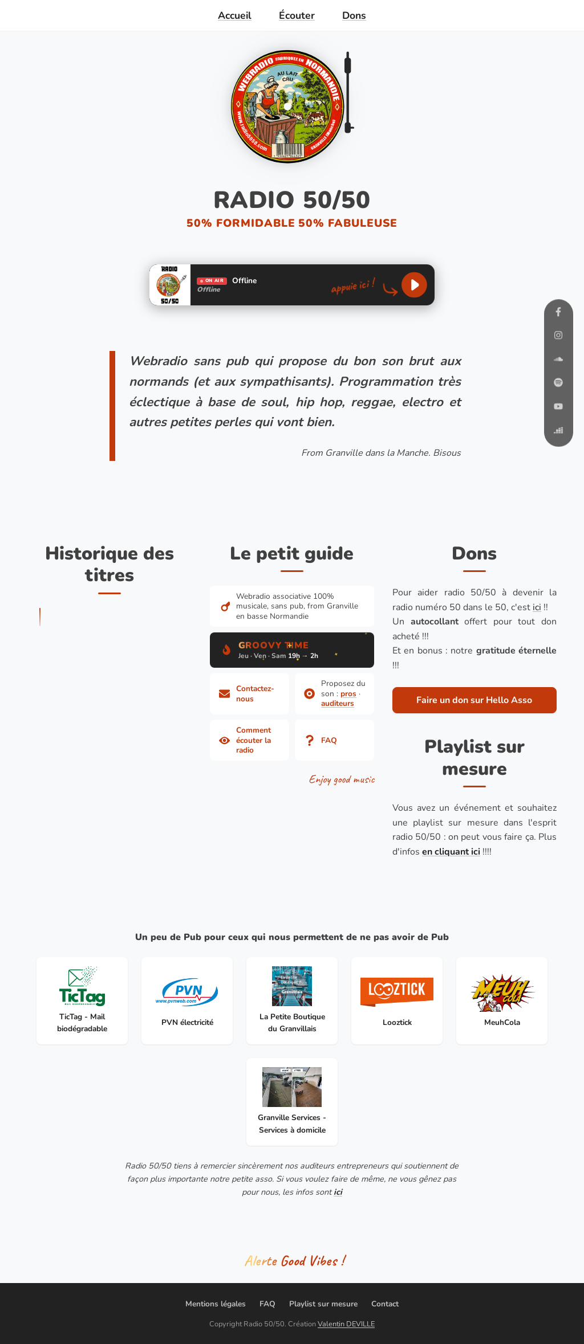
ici (537, 607)
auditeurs (337, 703)
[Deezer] (559, 432)
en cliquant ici (451, 851)
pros (348, 693)
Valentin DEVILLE (346, 1324)
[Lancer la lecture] (414, 285)
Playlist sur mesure (323, 1303)
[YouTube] (559, 408)
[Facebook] (559, 314)
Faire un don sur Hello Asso (474, 700)
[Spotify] (559, 385)
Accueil (235, 15)
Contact (385, 1303)
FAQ (267, 1303)
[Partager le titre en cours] (292, 1261)
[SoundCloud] (559, 361)
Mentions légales (215, 1303)
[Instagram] (559, 338)
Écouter (297, 15)
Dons (354, 15)
